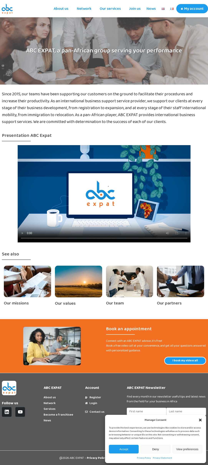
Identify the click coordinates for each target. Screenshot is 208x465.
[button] (200, 420)
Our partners (169, 303)
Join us (135, 9)
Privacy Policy (144, 458)
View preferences (187, 449)
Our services (110, 9)
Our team (115, 303)
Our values (65, 303)
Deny (155, 449)
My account (194, 9)
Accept (123, 449)
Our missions (16, 303)
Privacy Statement (162, 458)
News (151, 9)
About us (61, 9)
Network (84, 9)
